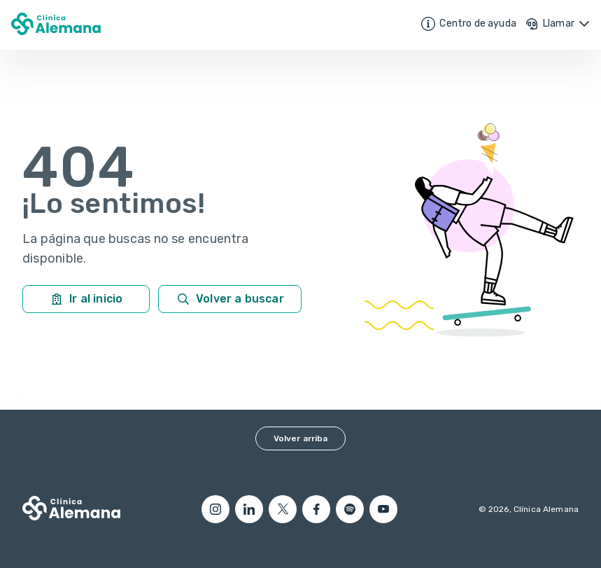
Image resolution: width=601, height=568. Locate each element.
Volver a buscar (230, 299)
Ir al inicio (86, 299)
